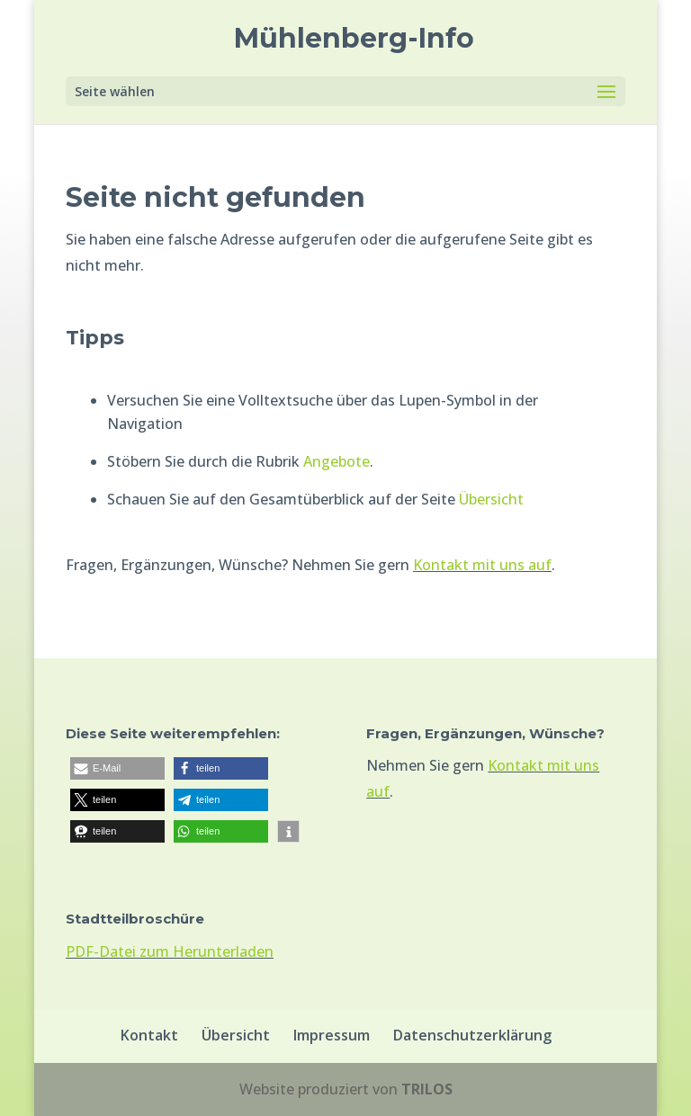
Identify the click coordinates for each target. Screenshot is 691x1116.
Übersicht (491, 499)
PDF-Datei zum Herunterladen (170, 951)
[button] (117, 768)
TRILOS (427, 1089)
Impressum (331, 1035)
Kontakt (149, 1035)
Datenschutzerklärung (472, 1035)
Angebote (336, 461)
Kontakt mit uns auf (482, 565)
